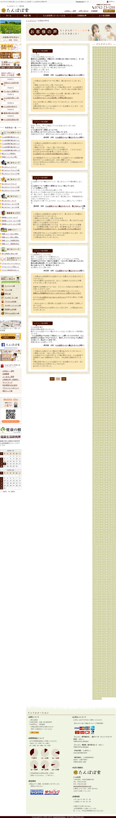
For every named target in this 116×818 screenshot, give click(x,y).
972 (99, 530)
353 (104, 221)
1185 (113, 634)
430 (113, 259)
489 (109, 288)
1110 (113, 597)
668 (104, 378)
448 (104, 269)
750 (113, 418)
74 (109, 82)
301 (94, 197)
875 (113, 480)
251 (94, 172)
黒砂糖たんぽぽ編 (10, 309)
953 (104, 520)
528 (104, 308)
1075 (113, 579)
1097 (99, 592)
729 (109, 408)
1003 (104, 544)
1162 (99, 624)
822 (99, 455)
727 (99, 408)
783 (104, 435)
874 (109, 480)
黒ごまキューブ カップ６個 (10, 173)
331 (94, 211)
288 (104, 189)
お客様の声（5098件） (10, 379)
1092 (99, 589)
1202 (99, 644)
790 (113, 438)
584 (109, 336)
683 (104, 385)
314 (109, 201)
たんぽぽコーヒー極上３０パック (67, 271)
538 (104, 313)
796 (94, 443)
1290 (113, 686)
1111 (94, 599)
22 (99, 57)
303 (104, 197)
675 (113, 380)
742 (99, 415)
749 (109, 418)
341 (94, 216)
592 (99, 341)
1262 (99, 674)
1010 (113, 547)
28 (104, 60)
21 (95, 57)
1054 (109, 569)
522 (99, 306)
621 (94, 356)
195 (113, 142)
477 (99, 284)
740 (113, 413)
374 (109, 231)
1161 (94, 624)
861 (94, 475)
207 (99, 149)
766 (94, 428)
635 (113, 361)
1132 (99, 609)
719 (109, 403)
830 (113, 457)
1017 (99, 552)
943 (104, 515)
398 (104, 244)
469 (109, 279)
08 (104, 50)
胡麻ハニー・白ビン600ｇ (10, 234)
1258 (104, 671)
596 (94, 343)
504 (109, 296)
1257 (99, 671)
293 (104, 192)
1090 (113, 587)
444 (109, 266)
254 (109, 172)
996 (94, 542)
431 (94, 261)
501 (94, 296)
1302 (99, 694)
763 (104, 425)
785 (113, 435)
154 (109, 122)
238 (104, 164)
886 (94, 487)
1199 (109, 641)
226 (94, 159)
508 (104, 298)
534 (109, 311)
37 (99, 65)
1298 (104, 691)
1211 (94, 649)
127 (99, 110)
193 (104, 142)
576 (94, 333)
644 (109, 366)
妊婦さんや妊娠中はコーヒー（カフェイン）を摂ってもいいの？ (57, 293)
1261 (94, 674)
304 (109, 197)
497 (99, 293)
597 (99, 343)
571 (94, 331)
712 (99, 400)
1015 (113, 549)
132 (99, 112)
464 (109, 276)
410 (113, 249)
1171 (94, 629)
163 (104, 127)
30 (113, 60)
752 (99, 420)
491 (94, 291)
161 (94, 127)
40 (113, 65)
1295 (113, 689)
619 (109, 353)
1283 (104, 684)
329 (109, 209)
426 (94, 259)
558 (104, 323)
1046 (94, 567)
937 (99, 512)
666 (94, 378)
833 (104, 460)
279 (109, 184)
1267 (99, 676)
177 (99, 134)
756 (94, 423)
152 (99, 122)
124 (109, 107)
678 (104, 383)
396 (94, 244)
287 (99, 189)
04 (109, 47)
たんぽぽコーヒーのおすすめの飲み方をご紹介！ (51, 154)
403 (104, 246)
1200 (113, 641)
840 (113, 462)
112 (99, 102)
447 (99, 269)
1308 (104, 696)
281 (94, 187)
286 (94, 189)
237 (99, 164)
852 (99, 470)
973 (104, 530)
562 (99, 326)
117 (99, 105)
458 (104, 274)
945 (113, 515)
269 (109, 179)
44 (109, 67)
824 (109, 455)
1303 (104, 694)
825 (113, 455)
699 (109, 393)
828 (104, 457)
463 (104, 276)
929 (109, 507)
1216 (94, 651)
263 (104, 177)
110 (113, 100)
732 (99, 410)
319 (109, 204)
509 (109, 298)
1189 (109, 636)
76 (95, 85)
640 (113, 363)
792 (99, 440)
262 (99, 177)
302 (99, 197)
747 (99, 418)
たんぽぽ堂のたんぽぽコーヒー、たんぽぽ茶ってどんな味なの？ (57, 229)
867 (99, 477)
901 (94, 495)
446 (94, 269)
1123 (104, 604)
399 (109, 214)
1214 (109, 649)
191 (94, 142)
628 (104, 358)
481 (94, 286)
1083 (104, 584)
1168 (104, 626)
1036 (94, 562)
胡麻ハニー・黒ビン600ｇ (10, 237)
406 (94, 249)
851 (94, 470)
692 (99, 390)
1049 (109, 567)
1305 (113, 694)
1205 (113, 644)
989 (109, 537)
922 (99, 505)
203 (104, 147)
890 (113, 487)
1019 (109, 552)
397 (99, 244)
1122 (99, 604)
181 (94, 137)
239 (109, 164)
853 (104, 470)
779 (109, 433)
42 (99, 67)
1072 (99, 579)
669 (109, 378)
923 (104, 505)
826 (94, 457)
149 (109, 119)
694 (109, 390)
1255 (113, 669)
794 (109, 440)
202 (99, 147)
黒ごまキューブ (78, 206)
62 (99, 77)
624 (109, 356)
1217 (99, 651)
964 (109, 525)
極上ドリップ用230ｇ (9, 153)
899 (109, 492)
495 (113, 291)
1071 (94, 579)
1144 (109, 614)
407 (99, 249)
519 (109, 303)
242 (99, 167)
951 (94, 520)
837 (99, 462)
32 (99, 62)
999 (109, 542)
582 (99, 336)
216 (94, 154)
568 (104, 328)
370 (113, 229)
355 (113, 221)
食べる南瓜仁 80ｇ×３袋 (10, 253)
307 (99, 199)
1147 (99, 617)
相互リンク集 (7, 391)
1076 (94, 582)
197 (99, 144)
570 (113, 328)
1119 (109, 602)
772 (99, 430)
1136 (94, 612)
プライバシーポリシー (10, 388)
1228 (104, 656)
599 (109, 343)
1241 (94, 664)
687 (99, 388)
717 (99, 403)
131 (94, 112)
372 (99, 231)
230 (113, 159)
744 (109, 415)
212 (99, 152)
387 (99, 239)
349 (109, 219)
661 (94, 375)
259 (109, 174)
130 (113, 110)
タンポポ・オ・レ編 (11, 297)
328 (104, 209)
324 (109, 206)
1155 (113, 619)
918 (104, 502)
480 (113, 284)
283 (104, 187)
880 (113, 482)
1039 (109, 562)
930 (113, 507)
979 (63, 379)
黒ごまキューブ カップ (9, 167)
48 (104, 70)
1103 (104, 594)
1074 (109, 579)
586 (94, 338)
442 (99, 266)
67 (99, 80)
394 (109, 241)
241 (109, 152)
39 (109, 65)
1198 (104, 641)
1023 (104, 554)
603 (104, 346)
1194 (109, 639)
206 (94, 149)
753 (104, 420)
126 (94, 110)
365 (113, 226)
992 (99, 539)
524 (109, 306)
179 (109, 134)
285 (113, 187)
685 (113, 385)
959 (109, 522)
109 (109, 100)
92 (99, 92)
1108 (104, 597)
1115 (113, 599)
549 (109, 318)
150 (113, 119)
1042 (99, 564)
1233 (104, 659)
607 (99, 348)
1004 (109, 544)
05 (113, 47)
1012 (99, 549)
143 (104, 117)
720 (113, 403)
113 (104, 102)
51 (95, 72)
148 (104, 119)
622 (99, 356)
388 (104, 239)
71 (95, 82)
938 (104, 512)
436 (94, 264)
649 (109, 368)
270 (113, 179)
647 (99, 368)
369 (109, 229)
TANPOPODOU (59, 817)
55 (113, 72)
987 (99, 537)
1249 (109, 666)
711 (94, 400)
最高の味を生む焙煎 (11, 113)
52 (99, 72)
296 (94, 194)
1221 (94, 654)
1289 (109, 686)
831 (94, 460)
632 (99, 361)
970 (113, 527)
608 (104, 348)
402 (99, 246)
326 (94, 209)
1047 (99, 567)
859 (109, 472)
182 (99, 137)
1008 (104, 547)
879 (109, 482)
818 (104, 452)
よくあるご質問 (8, 377)
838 (104, 462)
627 (99, 358)
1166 (94, 626)
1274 (109, 679)
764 (109, 425)
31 (95, 62)
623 (104, 356)
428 (104, 259)
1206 (94, 646)
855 (113, 470)
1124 (109, 604)
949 (109, 517)
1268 (104, 676)
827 (99, 457)
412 (99, 251)
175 (113, 132)
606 (94, 348)
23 (104, 57)
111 (94, 102)
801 (94, 445)
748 (104, 418)
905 (113, 495)
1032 (99, 559)
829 (109, 457)
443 (104, 266)
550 (113, 318)
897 (99, 492)
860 (113, 472)
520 (113, 303)
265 (113, 177)
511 (94, 301)
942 (99, 515)
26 (95, 60)
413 (104, 251)
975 (113, 530)
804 (109, 445)
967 (99, 527)
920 (113, 502)
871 (94, 480)
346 (94, 219)
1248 (104, 666)
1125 (113, 604)
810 (113, 448)
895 (113, 490)
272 (99, 182)
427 (99, 259)
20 (113, 55)
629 (109, 358)
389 (109, 239)
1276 (94, 681)
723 (104, 405)
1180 (113, 631)
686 (94, 388)
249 (109, 169)
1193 (104, 639)
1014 (109, 549)
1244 (109, 664)
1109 (109, 597)
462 (99, 276)
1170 (113, 626)
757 (99, 423)
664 (109, 375)
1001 (94, 544)
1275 (113, 679)
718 (104, 403)
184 (109, 137)
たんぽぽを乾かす (10, 106)
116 (94, 105)
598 (104, 343)
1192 (99, 639)
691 (94, 390)
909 (109, 497)
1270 (113, 676)
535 (113, 311)
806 (94, 448)
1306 (94, 696)
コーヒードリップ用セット (10, 267)
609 (109, 348)
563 (104, 326)
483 (104, 286)
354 (109, 221)
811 (94, 450)
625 (113, 356)
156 (94, 124)
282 (99, 187)
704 (109, 395)
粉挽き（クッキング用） (10, 157)
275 (113, 182)
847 (99, 467)
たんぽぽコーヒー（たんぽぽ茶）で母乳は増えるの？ (53, 98)
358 (104, 224)
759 (109, 423)
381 (94, 236)
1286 (94, 686)
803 (104, 445)
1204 (109, 644)
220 (113, 154)
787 (99, 438)
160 (113, 124)
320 (113, 204)
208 (104, 149)
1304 (109, 694)
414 (109, 251)
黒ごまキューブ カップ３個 (10, 170)
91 (95, 92)
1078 (104, 582)
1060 (113, 572)
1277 (99, 681)
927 (99, 507)
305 (113, 197)
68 (104, 80)
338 (104, 214)
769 (109, 428)
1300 (113, 691)
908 (104, 497)
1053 (104, 569)
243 (104, 167)
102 (99, 97)
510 (113, 298)
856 (94, 472)
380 (113, 234)
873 (104, 480)
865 (113, 475)
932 (99, 510)
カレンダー (10, 471)
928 (104, 507)
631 (94, 361)
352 (99, 221)
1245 (113, 664)
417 (99, 254)
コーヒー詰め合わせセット (10, 270)
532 (99, 311)
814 (109, 450)
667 (99, 378)
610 (113, 348)
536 (94, 313)
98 (104, 95)
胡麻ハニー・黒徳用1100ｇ (10, 244)
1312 (99, 699)
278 (104, 184)
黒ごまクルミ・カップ (9, 200)
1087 (99, 587)
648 (104, 368)
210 (113, 149)
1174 (109, 629)
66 (95, 80)
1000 (113, 542)
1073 (104, 579)
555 (113, 321)
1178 (104, 631)
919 (109, 502)
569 (109, 328)
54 (109, 72)
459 (109, 274)
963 (104, 525)
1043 (104, 564)
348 (104, 219)
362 (99, 226)
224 (109, 157)
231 (94, 162)
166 (94, 129)
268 (104, 179)
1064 (109, 574)
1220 (113, 651)
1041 (94, 564)
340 (113, 214)
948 (104, 517)
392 (99, 241)
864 (109, 475)
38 (104, 65)
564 (109, 326)
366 (94, 229)
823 (104, 455)
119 (109, 105)
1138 (104, 612)
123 (104, 107)
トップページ (31, 21)
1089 (109, 587)
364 (109, 226)
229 (109, 159)
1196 (94, 641)
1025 (113, 554)
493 (104, 291)
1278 (104, 681)
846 (94, 467)
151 (94, 122)
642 (99, 366)
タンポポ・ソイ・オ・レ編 (12, 305)
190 (113, 139)
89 (109, 90)
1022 (99, 554)
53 (104, 72)
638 (104, 363)
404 (109, 246)
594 (109, 341)
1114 (109, 599)
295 (113, 192)
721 (94, 405)
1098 (104, 592)
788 (104, 438)
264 (109, 177)
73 (104, 82)
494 (109, 291)
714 (109, 400)
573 (104, 331)
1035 (113, 559)
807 (99, 448)
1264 (109, 674)
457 (99, 274)
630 (113, 358)
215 (113, 152)
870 (113, 477)
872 (99, 480)
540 (113, 313)
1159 (109, 621)
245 (113, 167)
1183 (104, 634)
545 (113, 316)
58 (104, 75)
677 (99, 383)
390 (113, 239)
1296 (94, 691)
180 (113, 134)
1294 (109, 689)
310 (113, 199)
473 (104, 281)
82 (99, 87)
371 (94, 231)
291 (94, 192)
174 (109, 132)
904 (109, 495)
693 (104, 390)
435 (113, 261)
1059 (109, 572)
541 (94, 316)
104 (109, 97)
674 (109, 380)
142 (99, 117)
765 (113, 425)
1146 (94, 617)
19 (109, 55)
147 (99, 119)
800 (113, 443)
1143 (104, 614)
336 (94, 214)
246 (94, 169)
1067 (99, 577)
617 (99, 353)
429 (109, 259)
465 (113, 276)
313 (104, 201)
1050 (113, 567)
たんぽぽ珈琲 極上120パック (11, 150)
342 (99, 216)
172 (99, 132)
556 (94, 323)
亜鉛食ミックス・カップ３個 (11, 221)
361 (94, 226)
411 (94, 251)
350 (113, 219)
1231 (94, 659)
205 (113, 147)
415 (113, 251)
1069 (109, 577)
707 (99, 398)
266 (94, 179)
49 (109, 70)
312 (99, 201)
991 (94, 539)
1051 (94, 569)
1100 (113, 592)
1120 (113, 602)
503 (104, 296)
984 (109, 535)
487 (99, 288)
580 (113, 333)
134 (109, 112)
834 (109, 460)
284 (109, 187)
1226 (94, 656)
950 (113, 517)
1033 (104, 559)
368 (104, 229)
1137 (99, 612)
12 (99, 52)
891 (94, 490)
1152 (99, 619)
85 (113, 87)
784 (109, 435)
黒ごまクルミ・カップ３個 (10, 204)
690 (113, 388)
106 (94, 100)
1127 (99, 607)
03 (104, 47)
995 (113, 539)
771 (94, 430)
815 (113, 450)
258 (104, 174)
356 (94, 224)
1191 (94, 639)
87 (99, 90)
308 (104, 199)
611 (94, 351)
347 (99, 219)
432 (99, 261)
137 (99, 115)
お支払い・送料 (70, 11)
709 (109, 398)
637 (99, 363)
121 (94, 107)
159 (109, 124)
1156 (94, 621)
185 (113, 137)
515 (113, 301)
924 (109, 505)
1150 (113, 617)
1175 (113, 629)
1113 (104, 599)
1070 (113, 577)
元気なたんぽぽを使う (11, 84)
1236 (94, 661)
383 (104, 236)
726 (94, 408)
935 (113, 510)
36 (95, 65)
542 (99, 316)
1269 (109, 676)
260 (113, 174)
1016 (94, 552)
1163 (104, 624)
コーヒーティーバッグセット (11, 263)
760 (113, 423)
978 (104, 532)
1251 (94, 669)
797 (99, 443)
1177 (99, 631)
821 (94, 455)
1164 (109, 624)
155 (113, 122)
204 (109, 147)
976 (94, 532)
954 (109, 520)
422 (99, 256)
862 (99, 475)
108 (104, 100)
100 (113, 95)
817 (99, 452)
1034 (109, 559)
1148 (104, 617)
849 (109, 467)
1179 (109, 631)
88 (104, 90)
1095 (113, 589)
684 (109, 385)
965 (113, 525)
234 (109, 162)
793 (104, 440)
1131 (94, 609)
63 (104, 77)
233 (104, 162)
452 (99, 271)
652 (99, 370)
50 (113, 70)
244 (109, 167)
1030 (113, 557)
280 (113, 184)
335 (113, 211)
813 (104, 450)
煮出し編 (8, 294)
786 (94, 438)
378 (104, 234)
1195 (113, 639)
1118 (104, 602)
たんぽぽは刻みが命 (11, 119)
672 (99, 380)
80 (113, 85)
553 (104, 321)
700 (113, 393)
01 (95, 47)
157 (99, 124)
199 (109, 144)
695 (113, 390)
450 (113, 269)
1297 (99, 691)
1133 (104, 609)
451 (94, 271)
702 (99, 395)
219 (109, 154)
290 (113, 189)
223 (104, 157)
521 (94, 306)
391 (94, 241)
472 (99, 281)
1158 (104, 621)
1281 (94, 684)
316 (94, 204)
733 (104, 410)
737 (99, 413)
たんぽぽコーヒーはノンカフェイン (53, 297)
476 (94, 284)
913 (104, 500)
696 (94, 393)
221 (94, 157)
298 (104, 194)
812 (99, 450)
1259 (109, 671)
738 (104, 413)
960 (113, 522)
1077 (99, 582)
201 (94, 147)
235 (113, 162)
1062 (99, 574)
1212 (99, 649)
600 (113, 343)
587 (99, 338)
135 (113, 112)
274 (109, 182)
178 (104, 134)
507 (99, 298)
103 (104, 97)
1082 (99, 584)
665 (113, 375)
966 (94, 527)
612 (99, 351)
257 (99, 174)
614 (109, 351)
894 (109, 490)
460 (113, 274)
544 (109, 316)
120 (113, 105)
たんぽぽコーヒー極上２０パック (67, 137)
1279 (109, 681)
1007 (99, 547)
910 (113, 497)
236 (94, 164)
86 (95, 90)
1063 (104, 574)
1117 (99, 602)
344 (109, 216)
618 (104, 353)
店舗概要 (94, 11)
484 (109, 286)
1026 (94, 557)
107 (99, 100)
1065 (113, 574)
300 (113, 194)
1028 (104, 557)
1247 (99, 666)
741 (94, 415)
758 (104, 423)
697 (99, 393)
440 (113, 264)
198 (104, 144)
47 (99, 70)
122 (99, 107)
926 (94, 507)
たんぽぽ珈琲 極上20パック (11, 140)
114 (109, 102)
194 (109, 142)
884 (109, 485)
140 (113, 115)
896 (94, 492)
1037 (99, 562)
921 (94, 505)
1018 (104, 552)
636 (94, 363)
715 (113, 400)
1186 (94, 636)
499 (109, 293)
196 (94, 144)
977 (52, 379)
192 (99, 142)
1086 (94, 587)
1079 (109, 582)
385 (113, 236)
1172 (99, 629)
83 (104, 87)
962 (99, 525)
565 (113, 326)
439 (109, 264)
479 (109, 284)
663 (104, 375)
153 (104, 122)
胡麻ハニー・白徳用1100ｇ (10, 240)
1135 (113, 609)
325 (113, 206)
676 (94, 383)
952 (99, 520)
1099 (109, 592)
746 (94, 418)
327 (99, 209)
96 (95, 95)
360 (113, 224)
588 (104, 338)
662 (99, 375)
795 (113, 440)
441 (94, 266)
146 (94, 119)
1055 (113, 569)
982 (99, 535)
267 (99, 179)
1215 (113, 649)
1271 (94, 679)
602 (99, 346)
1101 (94, 594)
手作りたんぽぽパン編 (12, 313)
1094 (109, 589)
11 (95, 52)
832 (99, 460)
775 (113, 430)
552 (99, 321)
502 (99, 296)
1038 (104, 562)
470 (113, 279)
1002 (99, 544)
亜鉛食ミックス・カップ (10, 217)
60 (113, 75)
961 (94, 525)
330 (113, 209)
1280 (113, 681)
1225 (113, 654)
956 (94, 522)
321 (94, 206)
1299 (109, 691)
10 (113, 50)
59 (109, 75)
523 (104, 306)
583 (104, 336)
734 (109, 410)
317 (99, 204)
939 (109, 512)
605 (113, 346)
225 (113, 157)
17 (99, 55)
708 (104, 398)
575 (113, 331)
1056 (94, 572)
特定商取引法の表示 (9, 385)
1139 (109, 612)
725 (113, 405)
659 (109, 373)
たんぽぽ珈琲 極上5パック (10, 137)
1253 (104, 669)
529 (109, 308)
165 (113, 127)
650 (113, 368)
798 (104, 443)
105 (113, 97)
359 (109, 224)
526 (94, 308)
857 (99, 472)
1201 (94, 644)
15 (113, 52)
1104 (109, 594)
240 (113, 164)
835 (113, 460)
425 (113, 256)
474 (109, 281)
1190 (113, 636)
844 (109, 465)
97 (99, 95)
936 (94, 512)
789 (109, 438)
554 (109, 321)
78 (104, 85)
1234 (109, 659)
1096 (94, 592)
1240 (113, 661)
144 (109, 117)
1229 (109, 656)
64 (109, 77)
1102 (99, 594)
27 (99, 60)
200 (113, 144)
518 (104, 303)
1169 (109, 626)
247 (99, 169)
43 (104, 67)
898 (104, 492)
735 (113, 410)
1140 (113, 612)
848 (104, 467)
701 (94, 395)
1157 (99, 621)
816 (94, 452)
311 (94, 201)
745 (113, 415)
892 (99, 490)
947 (99, 517)
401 (94, 246)
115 (113, 102)
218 (104, 154)
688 (104, 388)
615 (113, 351)
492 (99, 291)
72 (99, 82)
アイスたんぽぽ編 (10, 301)
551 (94, 321)
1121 (94, 604)
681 (94, 385)
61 (95, 77)
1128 (104, 607)
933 (104, 510)
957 (99, 522)
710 (113, 398)
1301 (94, 694)
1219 (109, 651)
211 (94, 152)
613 (104, 351)
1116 (94, 602)
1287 (99, 686)
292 (99, 192)
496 (94, 293)
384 (109, 236)
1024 (109, 554)
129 (109, 110)
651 (94, 370)
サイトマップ (7, 382)
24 (109, 57)
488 (104, 288)
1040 (113, 562)
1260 (113, 671)
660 (113, 373)
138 (104, 115)
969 (109, 527)
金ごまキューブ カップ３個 (10, 187)
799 (109, 443)
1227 (99, 656)
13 (104, 52)
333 (104, 211)
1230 (113, 656)
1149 (109, 617)
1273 (104, 679)
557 (99, 323)
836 (94, 462)
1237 (99, 661)
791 (94, 440)
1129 (109, 607)
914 (109, 500)
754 (109, 420)
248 (104, 169)
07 (99, 50)
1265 (113, 674)
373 (104, 231)
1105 (113, 594)
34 (109, 62)
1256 (94, 671)
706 (94, 398)
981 (94, 535)
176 (94, 134)
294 (109, 192)
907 (99, 497)
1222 (99, 654)
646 (94, 368)
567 (99, 328)
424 (109, 256)
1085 (113, 584)
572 (99, 331)
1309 (109, 696)
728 (104, 408)
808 (104, 448)
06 (95, 50)
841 (94, 465)
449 (109, 269)
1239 (109, 661)
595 (113, 341)
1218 (104, 651)
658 (104, 373)
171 (94, 132)
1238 (104, 661)
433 (104, 261)
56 (95, 75)
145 (113, 117)
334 (109, 211)
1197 (99, 641)
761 (94, 425)
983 (104, 535)
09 (109, 50)
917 (99, 502)
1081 (94, 584)
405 (113, 246)
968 (104, 527)
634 (109, 361)
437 (99, 264)
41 (95, 67)
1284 (109, 684)
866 (94, 477)
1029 (109, 557)
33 (104, 62)
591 (94, 341)
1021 (94, 554)
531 (94, 311)
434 (109, 261)
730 (113, 408)
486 (94, 288)
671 (94, 380)
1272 (99, 679)
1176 (94, 631)
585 (113, 336)
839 (109, 462)
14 (109, 52)
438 (104, 264)
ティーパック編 (10, 286)
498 (104, 293)
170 (113, 129)
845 (113, 465)
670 (113, 378)
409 (109, 249)
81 (95, 87)
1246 (94, 666)
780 (113, 433)
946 (94, 517)
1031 (94, 559)
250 (113, 169)
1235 (113, 659)
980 (113, 532)
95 (113, 92)
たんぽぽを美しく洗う (11, 99)
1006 (94, 547)
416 (94, 254)
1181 (94, 634)
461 (94, 276)
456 (94, 274)
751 (94, 420)
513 (104, 301)
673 (104, 380)
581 (94, 336)
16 (95, 55)
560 (113, 323)
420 (113, 254)
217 (99, 154)
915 (113, 500)
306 (94, 199)
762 (99, 425)
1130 (113, 607)
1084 (109, 584)
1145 (113, 614)
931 (94, 510)
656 (94, 373)
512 (99, 301)
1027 (99, 557)
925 (113, 505)
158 (104, 124)
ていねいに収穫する (11, 91)
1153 (104, 619)
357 (99, 224)
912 (99, 500)
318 (104, 204)
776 (94, 433)
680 (113, 383)
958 (104, 522)
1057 (99, 572)
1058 (104, 572)
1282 (99, 684)
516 (94, 303)
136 (94, 115)
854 (109, 470)
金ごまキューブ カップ (9, 184)
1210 (113, 646)
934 (109, 510)
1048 (104, 567)
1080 (113, 582)
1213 (104, 649)
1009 (109, 547)
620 (113, 353)
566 (94, 328)
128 (104, 110)
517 (99, 303)
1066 (94, 577)
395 (113, 241)
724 (109, 405)
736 (94, 413)
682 (99, 385)
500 (113, 293)
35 (113, 62)
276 (94, 184)
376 (94, 234)
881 (94, 485)
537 (99, 313)
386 (94, 239)
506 (94, 298)
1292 (99, 689)
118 (104, 105)
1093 (104, 589)
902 (99, 495)
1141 (94, 614)
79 (109, 85)
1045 (113, 564)
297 (99, 194)
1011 (94, 549)
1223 (104, 654)
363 (104, 226)
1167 (99, 626)
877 (99, 482)
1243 (104, 664)
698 (104, 393)
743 (104, 415)
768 (104, 428)
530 (113, 308)
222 (99, 157)
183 (104, 137)
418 (104, 254)
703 (104, 395)
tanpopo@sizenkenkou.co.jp (82, 786)
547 (99, 318)
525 (113, 306)
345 (113, 216)
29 (109, 60)
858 (104, 472)
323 (104, 206)
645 (113, 366)
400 (113, 244)
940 (113, 512)
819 (109, 452)
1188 (104, 636)
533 (104, 311)
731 (94, 410)
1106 (94, 597)
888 (104, 487)
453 (104, 271)
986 (94, 537)
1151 (94, 619)
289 (109, 189)
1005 (113, 544)
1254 (109, 669)
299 (109, 194)
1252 (99, 669)
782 (99, 435)
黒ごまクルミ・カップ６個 (10, 207)
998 (104, 542)
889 (109, 487)
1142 (99, 614)
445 (113, 266)
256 (94, 174)
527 (99, 308)
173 (104, 132)
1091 (94, 589)
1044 (109, 564)
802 (99, 445)
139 (109, 115)
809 (109, 448)
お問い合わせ (84, 11)
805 (113, 445)
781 (94, 435)
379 (109, 234)
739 (109, 413)
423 (104, 256)
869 (109, 477)
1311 (94, 699)
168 (104, 129)
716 (94, 403)
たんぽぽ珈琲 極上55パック (11, 147)
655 (113, 370)
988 (104, 537)
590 (113, 338)
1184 (109, 634)
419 (109, 254)
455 (113, 271)
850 (113, 467)
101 (94, 97)
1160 (113, 621)
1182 (99, 634)
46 (95, 70)
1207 (99, 646)
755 (113, 420)
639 (109, 363)
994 (109, 539)
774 (109, 430)
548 (104, 318)
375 (113, 231)
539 (109, 313)
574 (109, 331)
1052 (99, 569)
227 (99, 159)
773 (104, 430)
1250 (113, 666)
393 (104, 241)
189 (109, 139)
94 (109, 92)
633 (104, 361)
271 (94, 182)
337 (99, 214)
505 (113, 296)
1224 (109, 654)
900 (113, 492)
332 (99, 211)
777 (99, 433)
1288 (104, 686)
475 (113, 281)
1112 (99, 599)
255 (113, 172)
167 (99, 129)
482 (99, 286)
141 (94, 117)
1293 (104, 689)
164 (109, 127)
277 (99, 184)
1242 (99, 664)
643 (104, 366)
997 (99, 542)
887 (99, 487)
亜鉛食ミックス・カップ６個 (11, 224)
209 (109, 149)
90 (113, 90)
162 (99, 127)
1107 (99, 597)
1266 (94, 676)
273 (104, 182)
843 (104, 465)
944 (109, 515)
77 (99, 85)
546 (94, 318)
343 (104, 216)
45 (113, 67)
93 (104, 92)
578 (104, 333)
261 (94, 177)
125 (113, 107)
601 (94, 346)
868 (104, 477)
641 (94, 366)
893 (104, 490)
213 (104, 152)
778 (104, 433)
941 (94, 515)
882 (99, 485)
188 (104, 139)
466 (94, 279)
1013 (104, 549)
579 (109, 333)
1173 (104, 629)
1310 (113, 696)
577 (99, 333)
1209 (109, 646)
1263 (104, 674)
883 (104, 485)
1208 (104, 646)
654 (109, 370)
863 (104, 475)
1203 (104, 644)
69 (109, 80)
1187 (99, 636)
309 (109, 199)
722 (99, 405)
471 (94, 281)
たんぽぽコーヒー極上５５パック (67, 75)
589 (109, 338)
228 (104, 159)
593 (104, 341)
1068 (104, 577)
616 (94, 353)
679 (109, 383)
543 (104, 316)
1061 (94, 574)
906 (94, 497)
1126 (94, 607)
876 (94, 482)
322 (99, 206)
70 (113, 80)
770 (113, 428)
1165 (113, 624)
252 (99, 172)
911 (94, 500)
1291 (94, 689)
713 (104, 400)
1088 (104, 587)
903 (104, 495)
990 (113, 537)
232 (99, 162)
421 (94, 256)
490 (113, 288)
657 (99, 373)
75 (113, 82)
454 (109, 271)
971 (94, 530)
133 (104, 112)
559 (109, 323)
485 (113, 286)
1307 (99, 696)
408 (104, 249)
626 (94, 358)
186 (94, 139)
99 (109, 95)
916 (94, 502)
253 (104, 172)
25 (113, 57)
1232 (99, 659)
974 (109, 530)
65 (113, 77)
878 (104, 482)
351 (113, 201)
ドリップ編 (8, 290)
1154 (109, 619)
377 (99, 234)
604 (109, 346)
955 (113, 520)
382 (99, 236)
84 (109, 87)
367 (99, 229)
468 (104, 279)
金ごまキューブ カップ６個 (10, 190)
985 (113, 535)
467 (99, 279)
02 (99, 47)
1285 (113, 684)
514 (109, 301)
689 (109, 388)
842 (99, 465)
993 (104, 539)
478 (104, 284)
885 (113, 485)
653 (104, 370)
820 (113, 452)
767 (99, 428)
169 (109, 129)
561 (94, 326)
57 (99, 75)
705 (113, 395)
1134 (109, 609)
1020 (113, 552)
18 (104, 55)
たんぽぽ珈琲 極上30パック (11, 143)
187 (99, 139)
